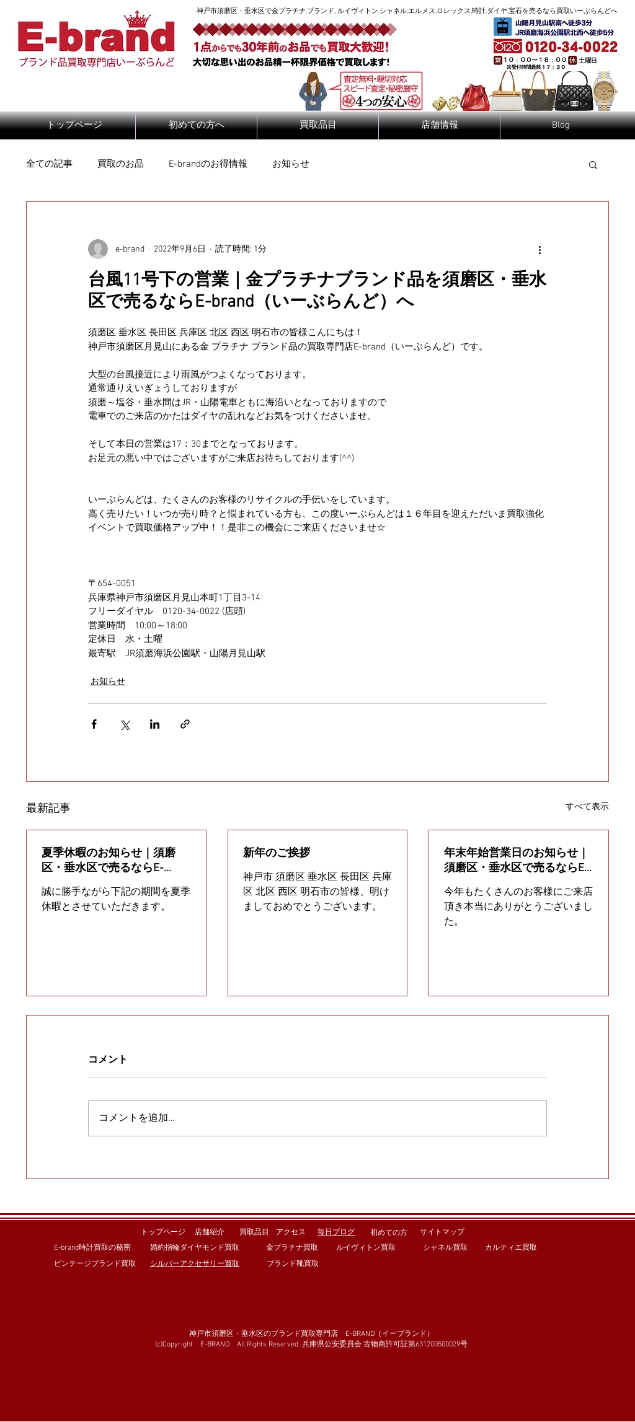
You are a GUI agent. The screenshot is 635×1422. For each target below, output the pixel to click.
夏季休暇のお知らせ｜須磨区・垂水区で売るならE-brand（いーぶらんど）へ (108, 861)
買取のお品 (120, 164)
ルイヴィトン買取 (366, 1248)
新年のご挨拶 (276, 853)
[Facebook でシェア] (94, 724)
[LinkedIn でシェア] (155, 724)
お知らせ (290, 164)
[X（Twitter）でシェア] (124, 724)
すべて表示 (587, 807)
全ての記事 (49, 164)
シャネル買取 (445, 1248)
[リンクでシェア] (185, 724)
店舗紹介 (209, 1232)
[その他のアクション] (539, 249)
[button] (593, 164)
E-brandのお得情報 (208, 164)
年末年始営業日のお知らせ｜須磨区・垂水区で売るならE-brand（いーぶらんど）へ (516, 861)
